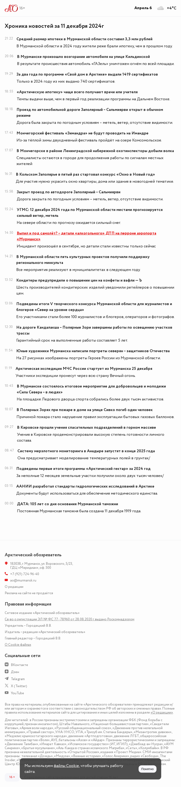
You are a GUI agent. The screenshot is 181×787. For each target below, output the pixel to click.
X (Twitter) (19, 686)
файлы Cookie (66, 766)
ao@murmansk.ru (23, 580)
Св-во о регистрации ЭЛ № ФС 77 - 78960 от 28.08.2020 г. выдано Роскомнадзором (69, 619)
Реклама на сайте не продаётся (29, 593)
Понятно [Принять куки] (147, 769)
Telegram (18, 679)
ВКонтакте (19, 665)
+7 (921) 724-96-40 (24, 574)
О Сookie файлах (18, 645)
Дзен (15, 672)
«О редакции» (162, 712)
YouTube (17, 693)
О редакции (14, 587)
